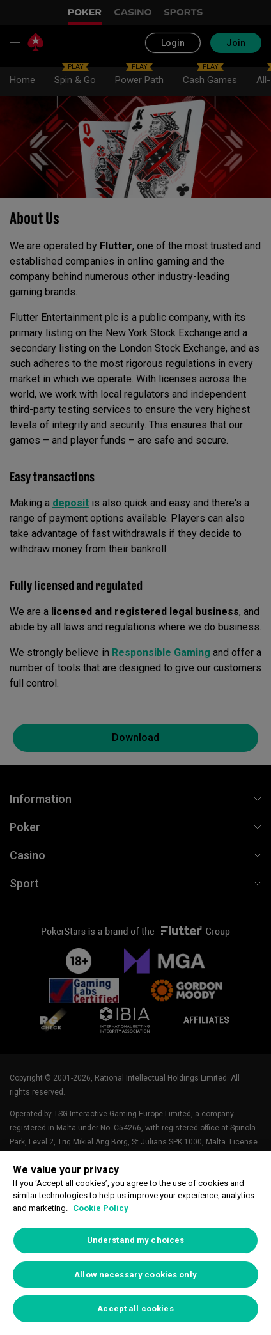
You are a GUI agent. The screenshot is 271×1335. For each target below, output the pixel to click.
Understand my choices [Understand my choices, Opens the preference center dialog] (136, 1240)
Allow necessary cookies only (135, 1274)
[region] (135, 1243)
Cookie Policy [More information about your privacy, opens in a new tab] (100, 1208)
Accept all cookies (135, 1308)
